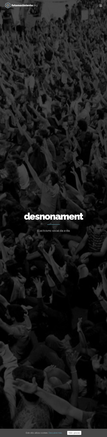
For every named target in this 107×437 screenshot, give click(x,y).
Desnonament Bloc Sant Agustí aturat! (19, 170)
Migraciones (81, 367)
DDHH (77, 118)
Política (45, 118)
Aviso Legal (45, 420)
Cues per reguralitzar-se (51, 376)
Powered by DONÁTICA (69, 420)
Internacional (82, 362)
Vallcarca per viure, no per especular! (51, 179)
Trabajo (79, 354)
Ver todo (21, 118)
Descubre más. (55, 433)
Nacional (33, 118)
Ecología (80, 349)
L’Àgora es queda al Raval (51, 368)
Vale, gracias (74, 433)
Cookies (54, 420)
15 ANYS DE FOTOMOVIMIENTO (48, 359)
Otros (86, 118)
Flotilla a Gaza (46, 383)
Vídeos (79, 388)
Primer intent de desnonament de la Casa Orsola (87, 172)
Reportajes (81, 393)
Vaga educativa (46, 349)
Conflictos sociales (62, 118)
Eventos (79, 384)
